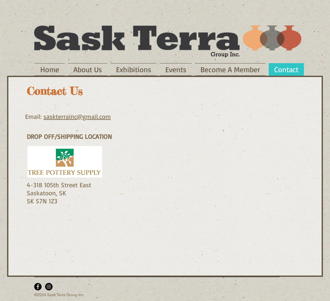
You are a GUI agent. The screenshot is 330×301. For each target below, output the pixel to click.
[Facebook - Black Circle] (38, 286)
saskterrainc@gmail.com (77, 116)
